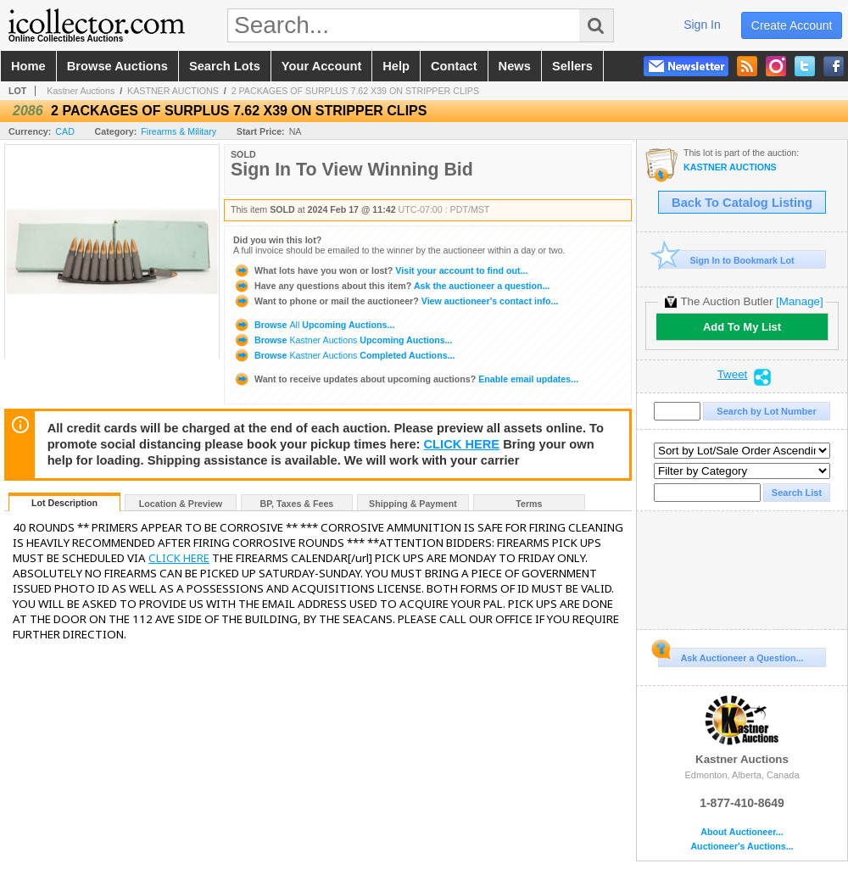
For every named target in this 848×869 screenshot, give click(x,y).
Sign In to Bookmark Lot (726, 260)
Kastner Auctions (80, 91)
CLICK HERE (462, 444)
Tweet (732, 375)
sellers (572, 66)
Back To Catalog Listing (742, 202)
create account (792, 25)
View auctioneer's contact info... (395, 301)
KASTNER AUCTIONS (173, 91)
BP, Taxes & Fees (297, 504)
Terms (529, 504)
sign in (702, 24)
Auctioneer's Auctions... (741, 846)
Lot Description (64, 503)
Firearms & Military (178, 131)
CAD (65, 131)
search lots (224, 66)
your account (321, 66)
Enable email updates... (405, 379)
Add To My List (742, 326)
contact (454, 66)
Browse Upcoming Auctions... (313, 325)
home (28, 66)
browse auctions (117, 66)
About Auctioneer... (741, 832)
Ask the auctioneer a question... (391, 286)
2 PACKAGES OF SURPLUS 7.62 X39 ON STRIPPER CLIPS (355, 91)
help (396, 66)
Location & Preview (180, 504)
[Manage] (799, 301)
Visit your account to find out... (380, 270)
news (515, 66)
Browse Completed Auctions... (344, 355)
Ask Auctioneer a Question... (730, 655)
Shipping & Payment (413, 504)
